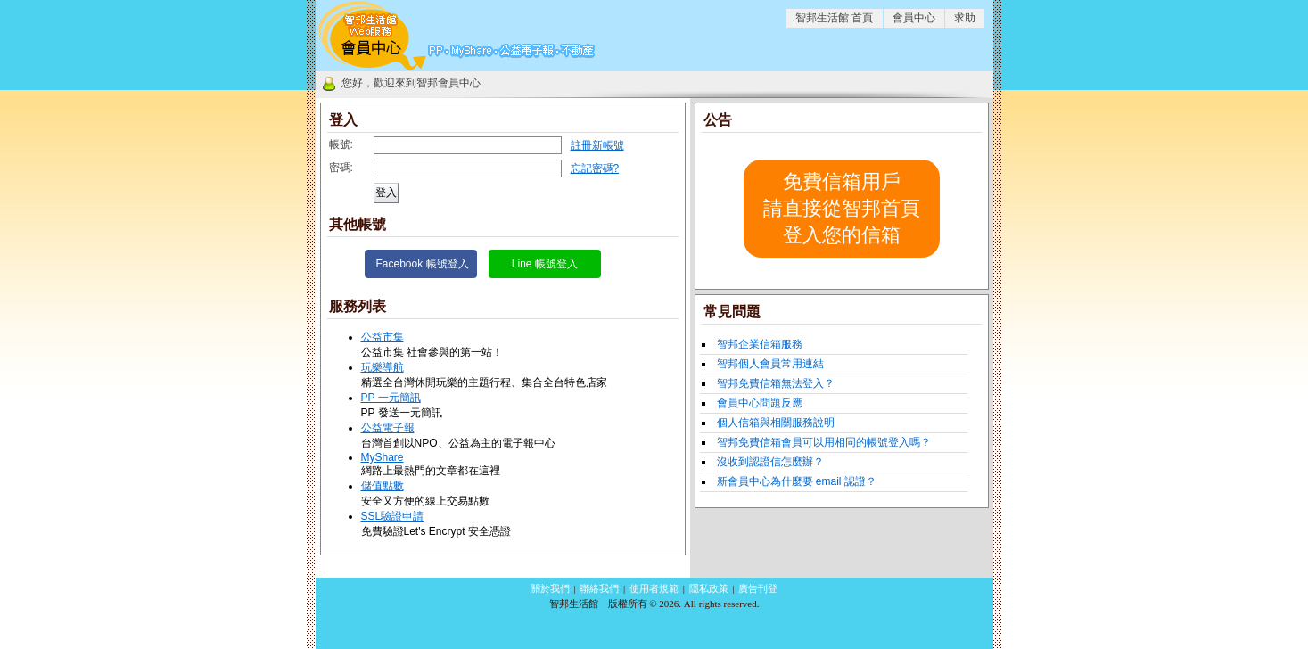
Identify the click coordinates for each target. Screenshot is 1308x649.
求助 (964, 18)
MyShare (382, 457)
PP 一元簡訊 (391, 397)
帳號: (341, 144)
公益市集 (382, 337)
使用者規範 (654, 588)
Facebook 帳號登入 (422, 264)
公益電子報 (388, 428)
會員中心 (914, 18)
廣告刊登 (757, 588)
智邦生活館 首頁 (834, 18)
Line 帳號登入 (545, 264)
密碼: (341, 167)
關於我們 (550, 588)
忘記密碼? (595, 168)
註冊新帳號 (597, 145)
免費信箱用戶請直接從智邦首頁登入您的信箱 (841, 208)
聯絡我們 (599, 588)
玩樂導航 (382, 367)
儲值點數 (382, 486)
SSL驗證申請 (392, 516)
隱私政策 (708, 588)
